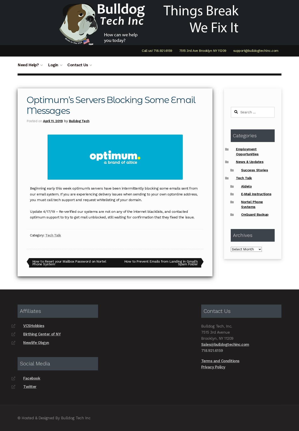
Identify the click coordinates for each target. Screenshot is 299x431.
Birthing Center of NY (42, 334)
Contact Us (77, 65)
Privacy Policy (213, 367)
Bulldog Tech (79, 121)
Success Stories (254, 170)
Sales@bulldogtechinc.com (225, 344)
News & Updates (249, 162)
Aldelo (246, 186)
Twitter (30, 386)
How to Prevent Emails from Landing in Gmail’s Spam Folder (161, 262)
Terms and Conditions (220, 361)
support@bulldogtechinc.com (255, 51)
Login (53, 65)
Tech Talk (53, 235)
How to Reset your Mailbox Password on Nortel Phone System (69, 262)
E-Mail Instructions (256, 194)
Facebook (31, 378)
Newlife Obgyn (36, 342)
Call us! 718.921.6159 (157, 51)
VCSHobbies (33, 325)
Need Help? (28, 65)
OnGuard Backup (254, 215)
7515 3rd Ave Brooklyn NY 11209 (202, 51)
